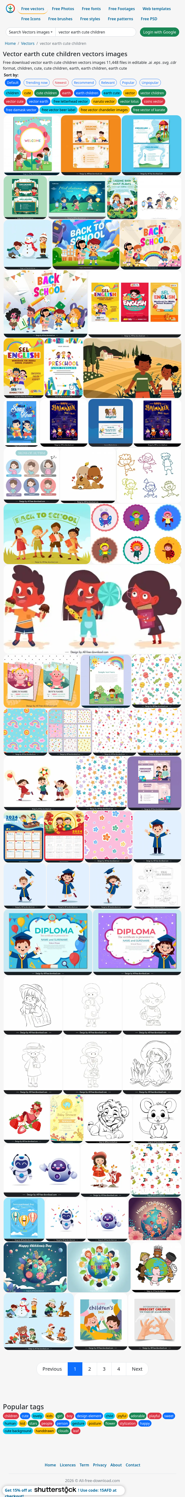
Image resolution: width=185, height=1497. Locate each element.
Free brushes (60, 18)
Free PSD (149, 18)
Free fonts (91, 8)
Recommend (84, 82)
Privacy (99, 1465)
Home (10, 43)
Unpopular (150, 82)
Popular (128, 82)
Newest (61, 82)
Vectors (27, 43)
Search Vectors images (29, 32)
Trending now (36, 82)
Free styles (90, 18)
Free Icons (30, 18)
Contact (133, 1465)
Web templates (157, 8)
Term (84, 1465)
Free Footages (121, 8)
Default (13, 82)
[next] (137, 1369)
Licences (68, 1465)
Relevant (108, 82)
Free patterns (120, 18)
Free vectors (32, 8)
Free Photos (63, 8)
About (116, 1465)
